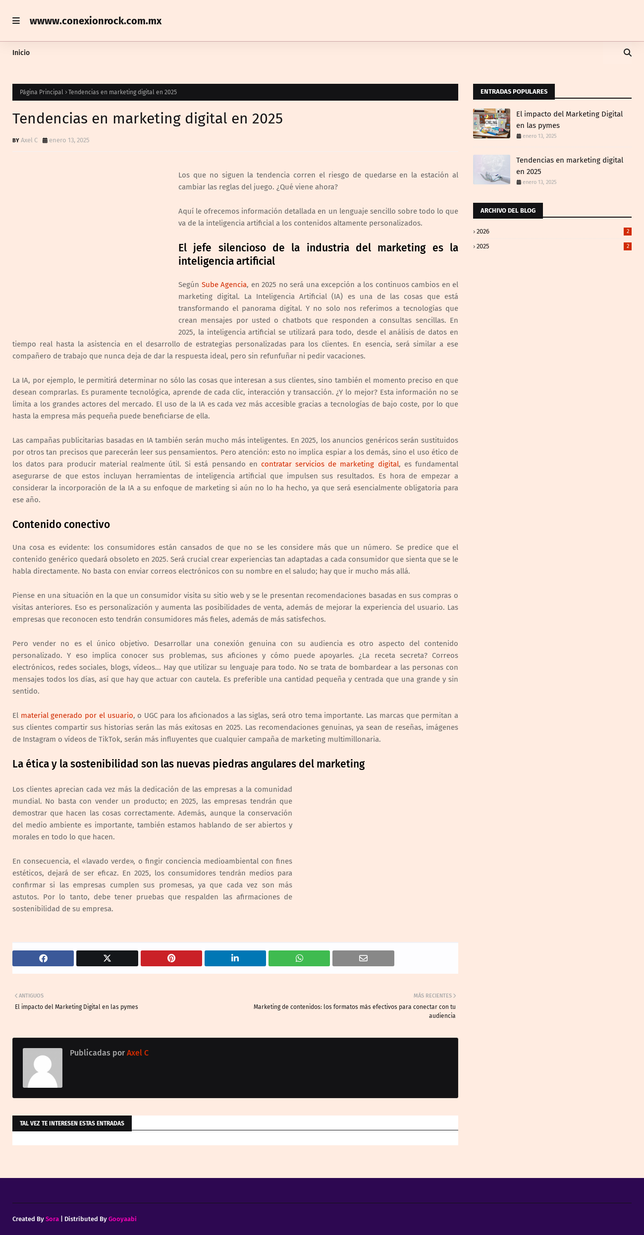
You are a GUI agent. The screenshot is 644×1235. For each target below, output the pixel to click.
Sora (52, 1219)
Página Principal (41, 92)
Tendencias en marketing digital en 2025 (569, 166)
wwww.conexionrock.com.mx (95, 21)
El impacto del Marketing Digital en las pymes (569, 120)
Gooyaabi (122, 1219)
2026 (554, 231)
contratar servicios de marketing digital (330, 464)
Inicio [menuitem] (21, 53)
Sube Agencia (224, 284)
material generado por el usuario (77, 715)
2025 (554, 246)
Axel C (29, 140)
